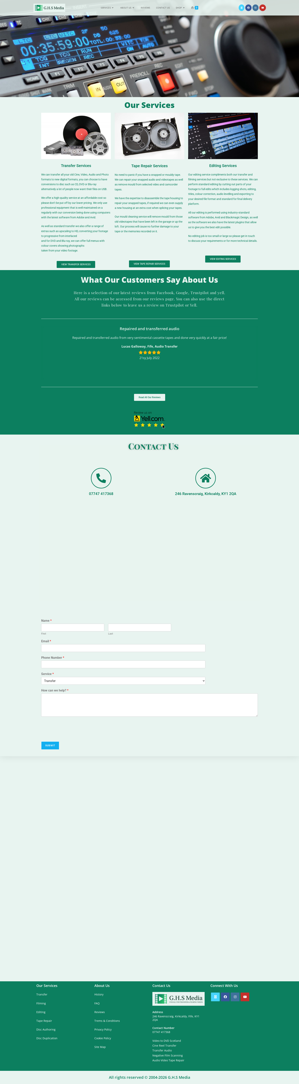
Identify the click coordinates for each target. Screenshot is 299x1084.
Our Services (149, 105)
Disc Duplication (46, 1038)
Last (110, 633)
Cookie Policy (102, 1038)
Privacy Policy (103, 1029)
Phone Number (52, 658)
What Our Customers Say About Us (149, 279)
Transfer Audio (162, 1050)
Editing (40, 1012)
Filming (41, 1003)
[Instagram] (235, 997)
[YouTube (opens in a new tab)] (262, 7)
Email (46, 641)
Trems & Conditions (107, 1021)
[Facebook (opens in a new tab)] (248, 7)
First (43, 633)
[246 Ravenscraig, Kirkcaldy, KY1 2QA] (205, 478)
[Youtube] (245, 997)
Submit (50, 745)
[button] (125, 375)
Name (46, 621)
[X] (215, 997)
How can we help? (54, 690)
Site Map (100, 1047)
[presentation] (70, 735)
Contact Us (153, 445)
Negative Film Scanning (167, 1055)
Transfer (41, 994)
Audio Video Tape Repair (168, 1060)
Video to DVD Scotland (166, 1041)
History (98, 994)
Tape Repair (44, 1021)
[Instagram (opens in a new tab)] (255, 7)
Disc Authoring (46, 1029)
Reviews (99, 1012)
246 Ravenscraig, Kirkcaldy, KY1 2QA (205, 494)
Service (47, 674)
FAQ (97, 1003)
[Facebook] (225, 997)
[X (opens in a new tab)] (241, 7)
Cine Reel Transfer (164, 1045)
